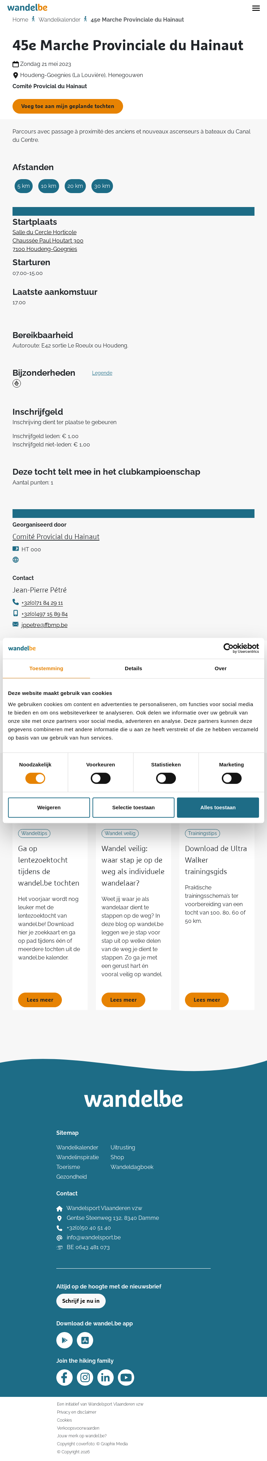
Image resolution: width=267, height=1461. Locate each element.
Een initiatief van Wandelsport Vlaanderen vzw (100, 1404)
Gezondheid (71, 1176)
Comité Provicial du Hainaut (56, 537)
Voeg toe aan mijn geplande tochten (67, 106)
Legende (102, 373)
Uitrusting (123, 1147)
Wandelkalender (59, 19)
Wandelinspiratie (77, 1157)
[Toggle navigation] (256, 7)
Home (20, 19)
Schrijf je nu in (81, 1301)
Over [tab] (221, 668)
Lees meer (40, 1000)
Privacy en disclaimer (76, 1412)
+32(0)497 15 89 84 (45, 614)
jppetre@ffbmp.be (44, 625)
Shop (117, 1157)
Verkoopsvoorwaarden (78, 1428)
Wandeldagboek (132, 1167)
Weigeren (48, 807)
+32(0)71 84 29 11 (42, 602)
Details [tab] (133, 668)
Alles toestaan (218, 807)
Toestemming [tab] (47, 668)
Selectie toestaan (133, 807)
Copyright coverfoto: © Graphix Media (92, 1443)
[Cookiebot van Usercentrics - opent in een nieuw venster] (228, 648)
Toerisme (68, 1167)
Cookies (64, 1420)
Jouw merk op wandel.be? (82, 1435)
